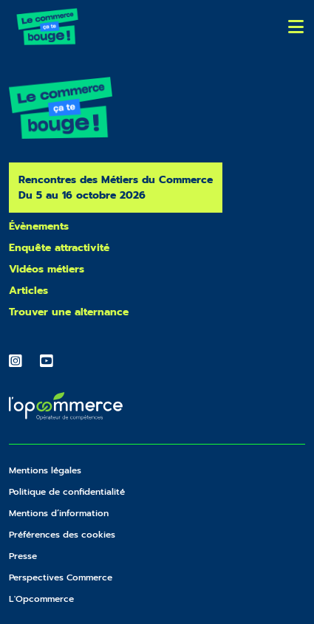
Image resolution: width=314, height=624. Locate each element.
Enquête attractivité (59, 248)
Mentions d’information (59, 513)
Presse (23, 556)
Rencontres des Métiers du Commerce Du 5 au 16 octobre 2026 (115, 187)
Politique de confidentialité (67, 491)
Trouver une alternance (69, 312)
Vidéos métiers (46, 269)
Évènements (39, 226)
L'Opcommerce (41, 599)
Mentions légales (45, 470)
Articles (28, 290)
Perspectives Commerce (60, 577)
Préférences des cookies (62, 534)
